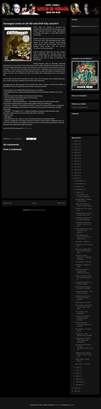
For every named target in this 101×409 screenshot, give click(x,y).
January (78, 385)
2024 (76, 147)
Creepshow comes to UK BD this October (83, 283)
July (77, 367)
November (79, 183)
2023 (76, 149)
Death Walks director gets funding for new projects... (83, 230)
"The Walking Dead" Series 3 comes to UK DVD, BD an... (83, 237)
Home (34, 203)
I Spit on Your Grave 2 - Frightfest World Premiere (83, 318)
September (79, 189)
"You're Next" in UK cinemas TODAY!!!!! (82, 195)
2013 (76, 178)
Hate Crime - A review (82, 364)
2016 (76, 170)
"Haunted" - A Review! (82, 241)
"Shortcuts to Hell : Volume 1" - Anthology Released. (83, 257)
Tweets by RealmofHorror (80, 107)
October (78, 186)
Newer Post (7, 203)
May (77, 373)
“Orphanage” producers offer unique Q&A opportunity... (83, 340)
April (77, 376)
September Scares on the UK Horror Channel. (83, 218)
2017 (76, 167)
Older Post (61, 203)
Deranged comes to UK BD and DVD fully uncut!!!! (83, 297)
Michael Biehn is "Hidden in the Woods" (83, 200)
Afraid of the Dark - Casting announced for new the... (83, 324)
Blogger (71, 405)
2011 (76, 391)
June (77, 370)
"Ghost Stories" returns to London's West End (83, 214)
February (79, 382)
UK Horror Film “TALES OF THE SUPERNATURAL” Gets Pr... (84, 347)
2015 (76, 172)
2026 (76, 141)
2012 (76, 388)
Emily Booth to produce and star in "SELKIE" (83, 287)
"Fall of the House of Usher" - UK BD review (83, 205)
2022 (76, 152)
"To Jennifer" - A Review (83, 262)
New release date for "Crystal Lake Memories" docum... (82, 271)
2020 (76, 158)
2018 (76, 164)
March (78, 379)
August (78, 192)
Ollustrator (58, 405)
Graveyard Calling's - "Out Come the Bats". (83, 292)
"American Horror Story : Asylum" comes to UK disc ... (83, 224)
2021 (76, 155)
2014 (76, 175)
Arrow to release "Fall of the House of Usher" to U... (83, 277)
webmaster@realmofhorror (89, 26)
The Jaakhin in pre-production (81, 312)
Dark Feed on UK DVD (82, 302)
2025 (76, 144)
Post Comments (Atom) (38, 210)
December (79, 181)
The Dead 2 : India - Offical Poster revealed (83, 334)
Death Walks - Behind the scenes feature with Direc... (83, 307)
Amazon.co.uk (27, 128)
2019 (76, 161)
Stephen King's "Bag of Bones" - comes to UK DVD (83, 354)
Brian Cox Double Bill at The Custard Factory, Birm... (83, 251)
